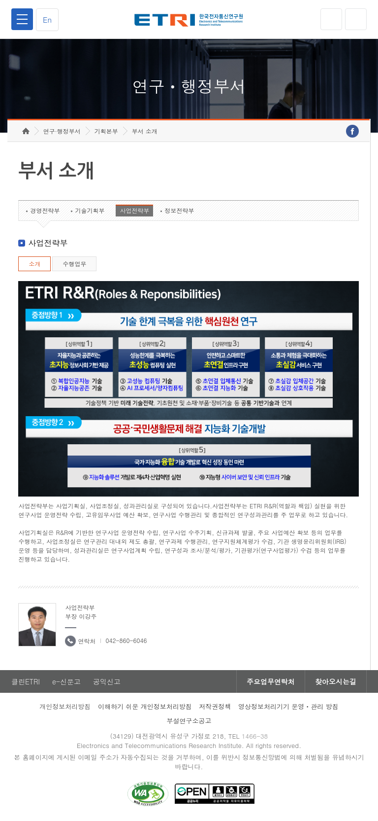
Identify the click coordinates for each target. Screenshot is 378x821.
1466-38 (255, 736)
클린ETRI (25, 681)
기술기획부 (89, 210)
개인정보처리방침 (65, 706)
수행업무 (74, 263)
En (47, 19)
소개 (34, 263)
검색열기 (356, 19)
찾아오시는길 (335, 681)
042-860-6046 (126, 640)
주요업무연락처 (271, 681)
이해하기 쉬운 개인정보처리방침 (145, 706)
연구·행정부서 (62, 131)
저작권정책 (215, 706)
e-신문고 (66, 681)
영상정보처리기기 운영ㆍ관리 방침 (288, 706)
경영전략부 (45, 210)
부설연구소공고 (189, 720)
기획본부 (106, 131)
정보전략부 (179, 210)
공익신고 (107, 681)
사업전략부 (134, 210)
